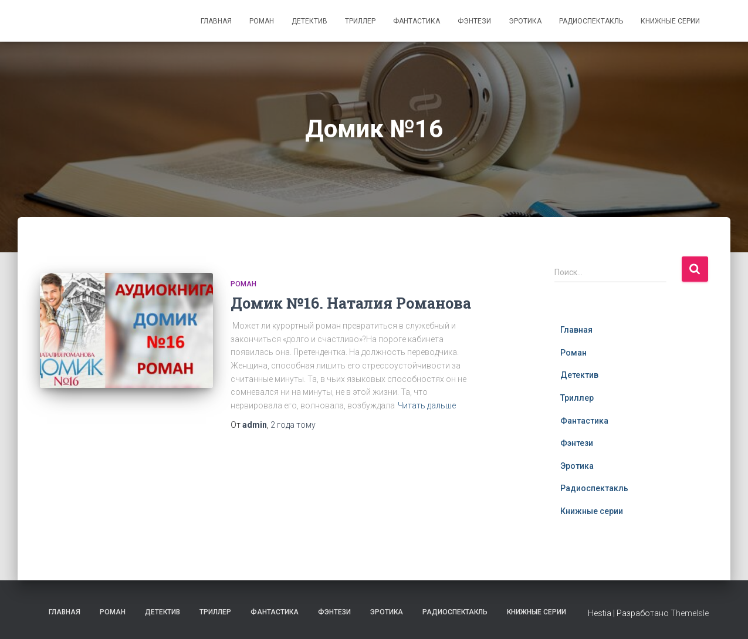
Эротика (525, 21)
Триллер (360, 21)
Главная (216, 21)
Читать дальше (427, 405)
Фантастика (416, 21)
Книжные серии (670, 21)
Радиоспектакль (591, 21)
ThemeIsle (690, 613)
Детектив (309, 21)
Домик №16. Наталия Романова (351, 303)
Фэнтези (474, 21)
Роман (261, 21)
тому (293, 425)
